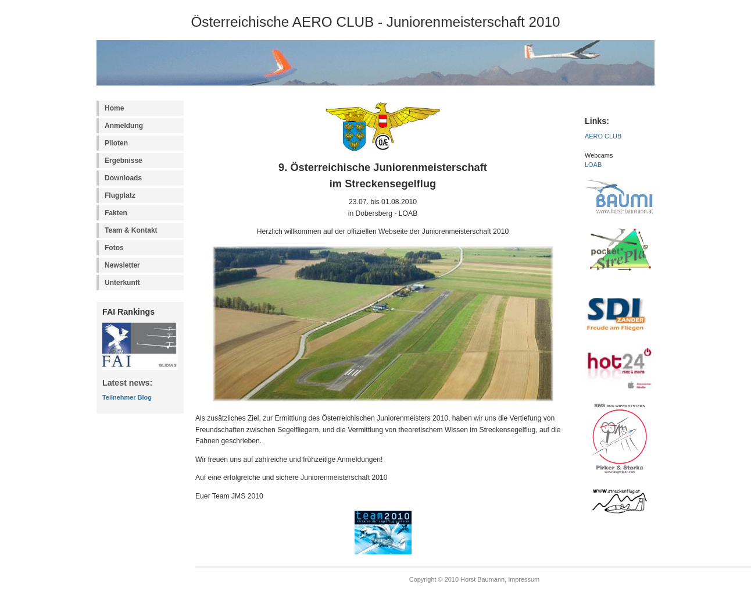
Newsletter (122, 265)
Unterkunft (122, 283)
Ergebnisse (123, 160)
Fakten (116, 213)
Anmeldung (124, 126)
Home (114, 108)
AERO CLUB (603, 136)
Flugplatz (120, 195)
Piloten (116, 143)
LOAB (593, 164)
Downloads (123, 178)
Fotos (114, 248)
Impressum (523, 579)
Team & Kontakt (131, 230)
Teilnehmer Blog (127, 397)
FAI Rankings (128, 311)
